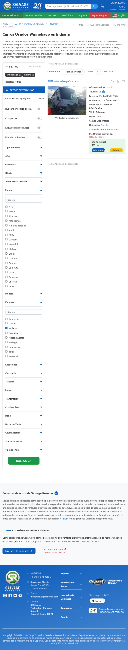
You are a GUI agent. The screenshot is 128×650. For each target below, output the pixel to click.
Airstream (12, 216)
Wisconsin (12, 356)
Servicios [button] (67, 15)
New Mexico (12, 347)
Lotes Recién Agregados (18, 98)
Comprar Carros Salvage (29, 23)
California (12, 319)
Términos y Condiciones (111, 640)
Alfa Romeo (13, 220)
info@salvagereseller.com (44, 596)
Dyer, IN (104, 125)
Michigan (11, 342)
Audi (9, 230)
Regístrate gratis (54, 552)
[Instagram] (15, 596)
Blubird (10, 249)
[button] (11, 15)
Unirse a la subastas (17, 551)
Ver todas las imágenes (67, 118)
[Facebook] (10, 596)
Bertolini (11, 244)
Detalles (116, 150)
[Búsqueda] (94, 6)
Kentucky (11, 333)
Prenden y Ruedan (15, 137)
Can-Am (11, 267)
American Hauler (15, 225)
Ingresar (83, 15)
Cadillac (11, 258)
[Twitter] (5, 596)
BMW (9, 235)
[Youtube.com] (20, 596)
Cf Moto (11, 281)
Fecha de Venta (74, 71)
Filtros (78, 25)
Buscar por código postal (18, 108)
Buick (9, 253)
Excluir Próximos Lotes (17, 127)
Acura (10, 211)
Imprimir (119, 25)
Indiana (54, 23)
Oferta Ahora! (99, 150)
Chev (9, 286)
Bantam (11, 239)
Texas (9, 351)
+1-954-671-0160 (118, 5)
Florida (10, 323)
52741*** (110, 87)
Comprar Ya (11, 118)
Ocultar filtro (35, 66)
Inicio (5, 23)
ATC (9, 207)
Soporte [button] (52, 15)
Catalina (11, 277)
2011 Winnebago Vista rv (63, 81)
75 (97, 71)
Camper (11, 263)
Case (9, 272)
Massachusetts (14, 337)
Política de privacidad (67, 643)
